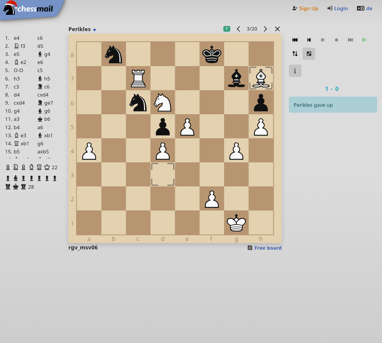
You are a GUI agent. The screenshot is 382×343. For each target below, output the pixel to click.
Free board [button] (264, 247)
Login (337, 8)
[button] (9, 167)
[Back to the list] (277, 28)
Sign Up (305, 8)
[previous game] (239, 28)
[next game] (265, 28)
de (364, 8)
